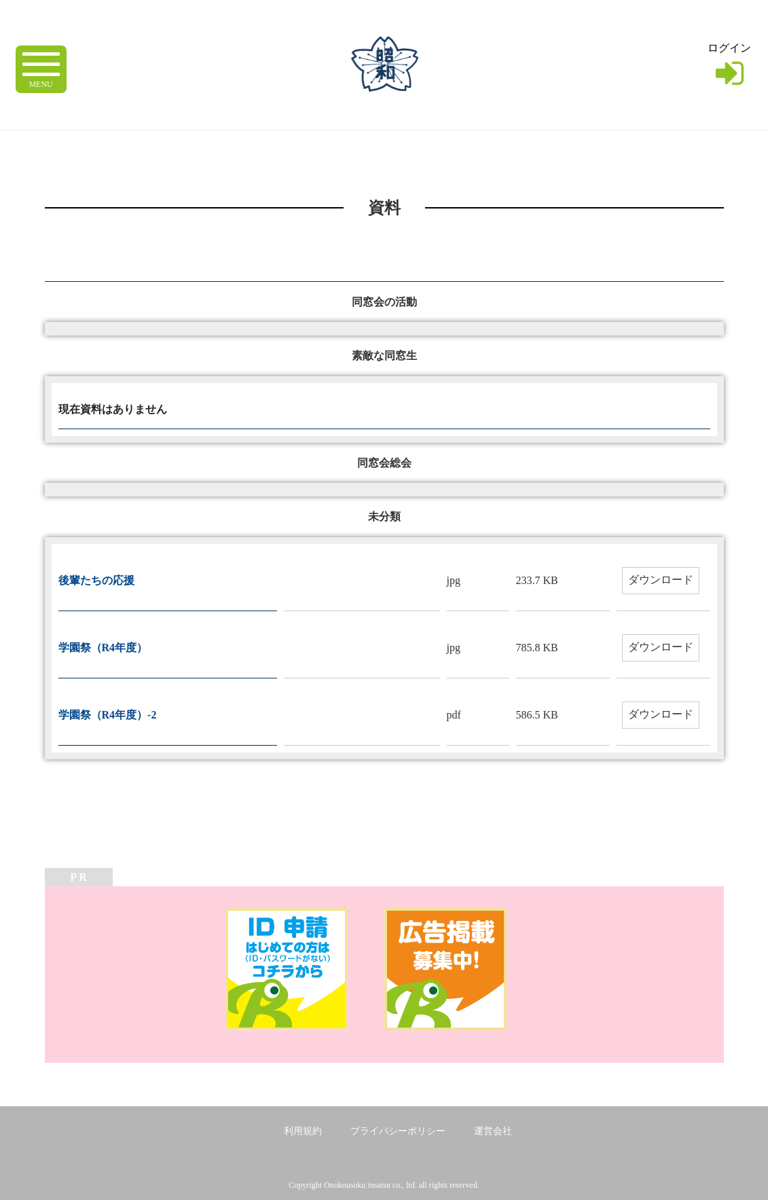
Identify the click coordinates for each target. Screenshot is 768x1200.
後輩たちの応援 (96, 580)
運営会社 (493, 1131)
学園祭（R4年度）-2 (107, 715)
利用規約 (303, 1131)
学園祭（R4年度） (103, 647)
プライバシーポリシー (397, 1131)
